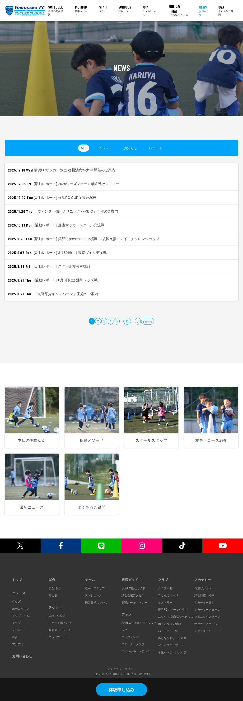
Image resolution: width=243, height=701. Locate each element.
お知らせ (130, 148)
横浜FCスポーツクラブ (172, 609)
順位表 (53, 595)
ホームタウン (20, 608)
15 (127, 321)
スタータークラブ (133, 644)
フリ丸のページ (168, 595)
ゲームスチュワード (171, 645)
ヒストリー (165, 602)
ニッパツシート (59, 637)
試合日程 (54, 588)
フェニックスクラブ (207, 616)
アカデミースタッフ (207, 609)
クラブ (16, 623)
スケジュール (93, 595)
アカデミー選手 (204, 602)
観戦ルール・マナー (134, 602)
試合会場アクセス (133, 595)
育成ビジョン (202, 588)
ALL (84, 148)
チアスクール (202, 631)
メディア (17, 630)
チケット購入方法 (60, 623)
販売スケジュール (60, 630)
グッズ (16, 601)
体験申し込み (121, 689)
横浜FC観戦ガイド (133, 588)
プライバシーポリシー (121, 668)
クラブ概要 (165, 588)
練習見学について (96, 602)
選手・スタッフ (95, 588)
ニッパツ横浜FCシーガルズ (175, 616)
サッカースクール (205, 624)
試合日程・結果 (204, 595)
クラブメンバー (131, 637)
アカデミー (19, 644)
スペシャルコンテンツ (136, 651)
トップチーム (20, 615)
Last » (147, 322)
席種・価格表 (57, 615)
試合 (15, 637)
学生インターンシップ (172, 652)
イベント (105, 148)
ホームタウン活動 (169, 624)
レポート (155, 148)
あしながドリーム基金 (172, 638)
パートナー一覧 (168, 631)
